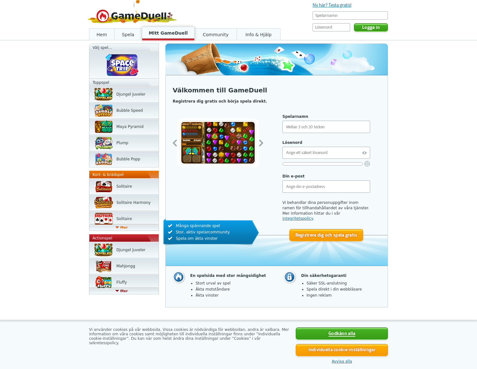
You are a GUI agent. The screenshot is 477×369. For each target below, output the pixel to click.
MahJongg (125, 266)
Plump (122, 143)
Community (216, 34)
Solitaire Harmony (133, 202)
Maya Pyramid (129, 126)
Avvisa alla (342, 361)
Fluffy (121, 282)
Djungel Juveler (130, 94)
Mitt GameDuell (168, 33)
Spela (128, 34)
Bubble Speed (129, 110)
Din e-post (293, 176)
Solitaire (124, 186)
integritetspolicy (297, 218)
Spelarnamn (295, 116)
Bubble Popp (128, 159)
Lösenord (292, 142)
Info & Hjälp (258, 34)
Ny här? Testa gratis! (332, 5)
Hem (102, 34)
